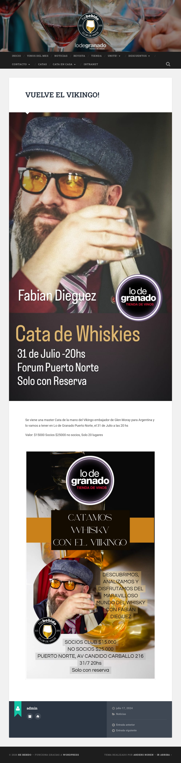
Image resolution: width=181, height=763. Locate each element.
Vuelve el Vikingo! (62, 94)
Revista (79, 55)
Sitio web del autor (38, 716)
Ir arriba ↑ (164, 754)
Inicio (16, 55)
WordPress (71, 754)
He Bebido (24, 754)
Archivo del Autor (30, 716)
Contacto (19, 64)
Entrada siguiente (126, 730)
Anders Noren (143, 754)
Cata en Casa (62, 64)
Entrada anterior (125, 724)
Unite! (112, 55)
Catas (42, 64)
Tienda (96, 55)
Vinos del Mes (37, 55)
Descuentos (138, 55)
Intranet (91, 64)
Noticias (61, 55)
